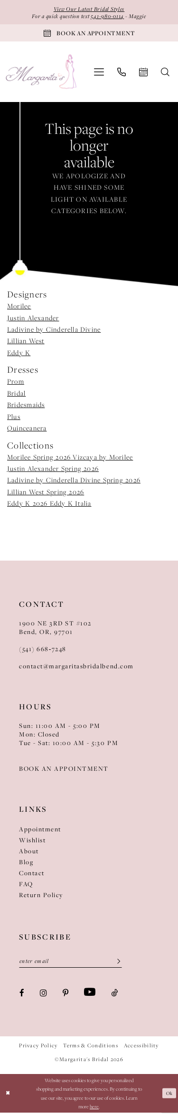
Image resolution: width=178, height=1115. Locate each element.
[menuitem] (99, 74)
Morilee (19, 308)
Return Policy (41, 896)
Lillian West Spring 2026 (45, 493)
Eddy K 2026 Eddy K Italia (49, 505)
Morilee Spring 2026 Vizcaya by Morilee (70, 458)
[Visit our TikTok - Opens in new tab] (114, 995)
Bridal (16, 395)
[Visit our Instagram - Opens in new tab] (43, 995)
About (29, 853)
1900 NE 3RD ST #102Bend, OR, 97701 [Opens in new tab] (55, 629)
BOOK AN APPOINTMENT (64, 770)
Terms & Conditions (90, 1048)
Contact (32, 874)
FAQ (26, 885)
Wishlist (32, 842)
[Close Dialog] (8, 1095)
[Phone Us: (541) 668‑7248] (121, 73)
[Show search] (165, 73)
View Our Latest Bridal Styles (89, 9)
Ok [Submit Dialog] (169, 1095)
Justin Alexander (33, 319)
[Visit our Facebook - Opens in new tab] (22, 995)
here (94, 1108)
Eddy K (18, 354)
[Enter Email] (70, 963)
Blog (26, 863)
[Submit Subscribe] (115, 963)
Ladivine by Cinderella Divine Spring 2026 (74, 482)
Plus (13, 418)
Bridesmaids (26, 406)
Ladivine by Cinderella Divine (54, 331)
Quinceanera (27, 430)
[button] (99, 74)
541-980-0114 (108, 16)
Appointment (40, 831)
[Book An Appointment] (89, 34)
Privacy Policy (38, 1048)
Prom (15, 383)
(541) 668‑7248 (42, 650)
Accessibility (141, 1048)
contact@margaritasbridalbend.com (76, 668)
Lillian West (26, 342)
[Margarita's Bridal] (42, 74)
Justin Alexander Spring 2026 (53, 470)
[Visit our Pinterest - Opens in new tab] (65, 995)
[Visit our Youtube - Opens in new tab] (90, 995)
